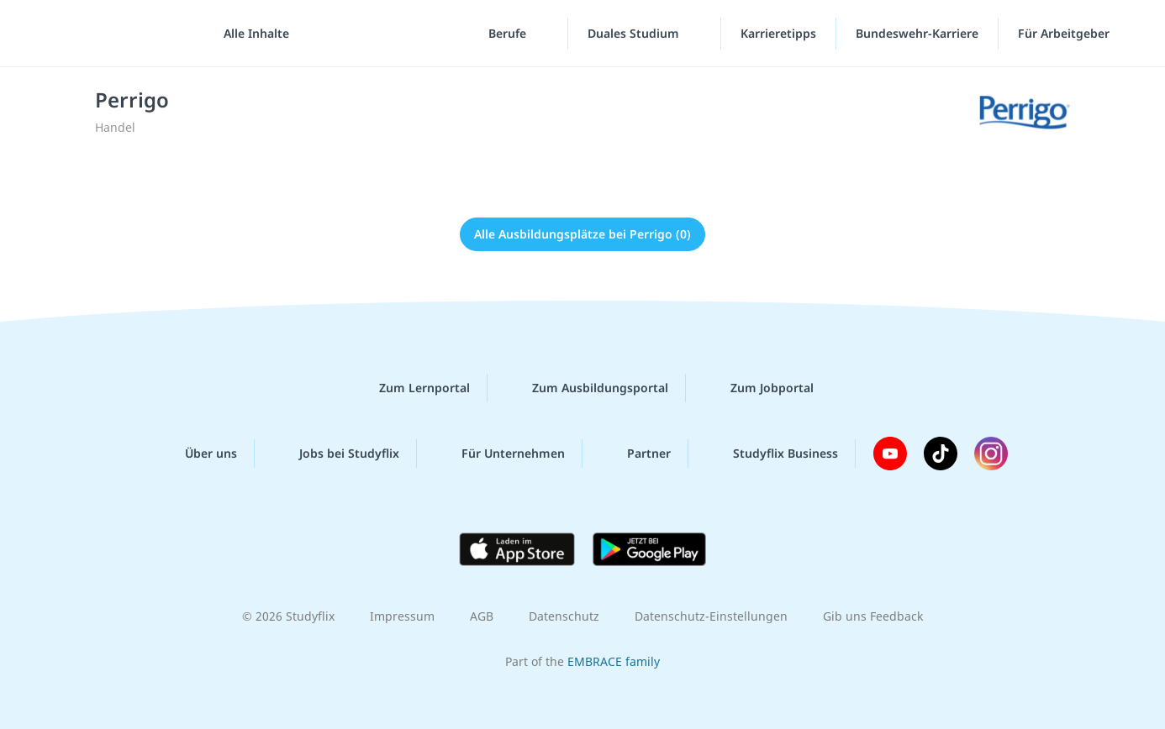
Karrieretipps (778, 33)
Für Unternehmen (500, 453)
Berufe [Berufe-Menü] (509, 33)
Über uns (197, 453)
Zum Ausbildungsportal (586, 388)
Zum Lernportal (411, 388)
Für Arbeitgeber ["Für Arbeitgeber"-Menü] (1065, 33)
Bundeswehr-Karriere (917, 33)
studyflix (111, 33)
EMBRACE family (613, 661)
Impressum (402, 616)
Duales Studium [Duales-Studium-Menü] (635, 33)
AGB (481, 616)
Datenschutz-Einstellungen (711, 616)
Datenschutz (564, 616)
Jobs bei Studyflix (335, 453)
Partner (635, 453)
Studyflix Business (772, 453)
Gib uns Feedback (873, 616)
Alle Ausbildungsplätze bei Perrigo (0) (582, 234)
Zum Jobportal (759, 388)
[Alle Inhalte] (250, 34)
